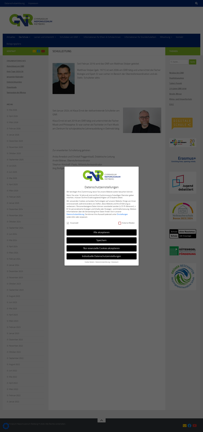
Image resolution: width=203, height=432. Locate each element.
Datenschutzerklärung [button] (103, 261)
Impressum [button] (114, 261)
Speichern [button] (101, 239)
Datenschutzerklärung (75, 213)
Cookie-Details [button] (89, 261)
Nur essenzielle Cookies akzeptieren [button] (101, 247)
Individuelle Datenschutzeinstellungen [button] (101, 255)
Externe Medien (126, 222)
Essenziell (72, 222)
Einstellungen (122, 213)
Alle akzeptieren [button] (101, 231)
